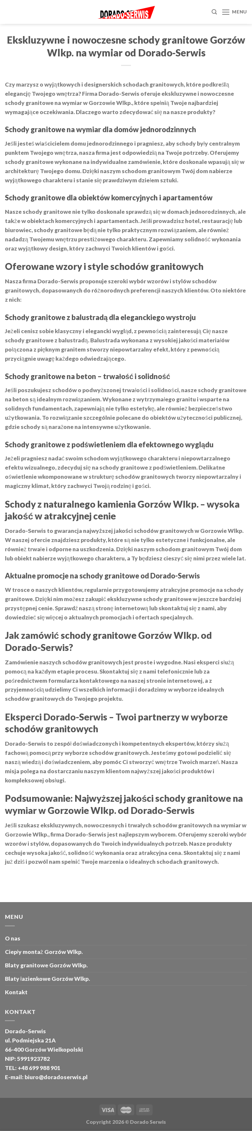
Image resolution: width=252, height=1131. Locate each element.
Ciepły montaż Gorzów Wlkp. (44, 951)
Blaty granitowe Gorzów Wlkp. (46, 965)
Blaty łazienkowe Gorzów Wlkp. (47, 978)
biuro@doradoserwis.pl (56, 1077)
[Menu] (234, 12)
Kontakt (16, 992)
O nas (12, 938)
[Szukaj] (214, 12)
